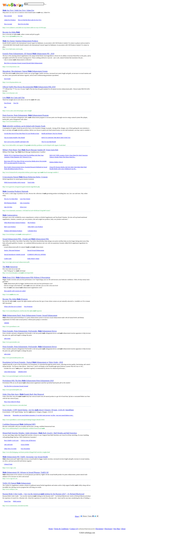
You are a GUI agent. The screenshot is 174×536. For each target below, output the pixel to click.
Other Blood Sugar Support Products (14, 222)
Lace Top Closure (25, 199)
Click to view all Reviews (28, 440)
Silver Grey (23, 207)
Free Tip (15, 103)
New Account (8, 24)
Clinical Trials (8, 464)
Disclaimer (99, 529)
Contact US (74, 529)
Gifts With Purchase (10, 371)
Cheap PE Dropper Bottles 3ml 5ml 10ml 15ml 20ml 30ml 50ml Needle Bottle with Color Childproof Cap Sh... (68, 168)
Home (50, 529)
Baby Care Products (10, 226)
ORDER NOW (22, 371)
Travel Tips (7, 501)
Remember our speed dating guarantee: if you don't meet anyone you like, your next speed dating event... (43, 415)
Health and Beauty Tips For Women (52, 133)
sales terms (7, 338)
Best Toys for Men (23, 24)
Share (77, 516)
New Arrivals (8, 16)
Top (5, 107)
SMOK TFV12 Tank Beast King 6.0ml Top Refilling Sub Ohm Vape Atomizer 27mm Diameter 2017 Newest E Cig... (24, 156)
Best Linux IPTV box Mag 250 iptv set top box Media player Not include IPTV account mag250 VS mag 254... (25, 162)
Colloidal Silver (32, 231)
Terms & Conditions (61, 529)
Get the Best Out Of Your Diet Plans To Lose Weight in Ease (21, 133)
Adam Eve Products (10, 20)
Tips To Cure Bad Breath (49, 141)
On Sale (20, 16)
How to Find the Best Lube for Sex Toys (29, 20)
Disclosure (108, 529)
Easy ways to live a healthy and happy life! (16, 141)
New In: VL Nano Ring (11, 199)
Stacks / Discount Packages (12, 250)
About (123, 529)
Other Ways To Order (10, 448)
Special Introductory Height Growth (14, 254)
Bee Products (31, 222)
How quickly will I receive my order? (15, 291)
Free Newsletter (25, 448)
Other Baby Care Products (35, 226)
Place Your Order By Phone (12, 401)
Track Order (31, 182)
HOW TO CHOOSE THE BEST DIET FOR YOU (56, 137)
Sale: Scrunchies (25, 203)
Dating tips (7, 415)
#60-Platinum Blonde (10, 203)
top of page (7, 78)
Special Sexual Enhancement (35, 250)
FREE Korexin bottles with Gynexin (14, 182)
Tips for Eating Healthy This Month (14, 137)
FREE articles (17, 501)
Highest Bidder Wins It (56, 162)
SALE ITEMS (25, 444)
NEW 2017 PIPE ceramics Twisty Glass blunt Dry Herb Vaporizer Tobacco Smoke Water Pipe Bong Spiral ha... (68, 156)
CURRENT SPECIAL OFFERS (36, 254)
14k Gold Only (8, 444)
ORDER (6, 323)
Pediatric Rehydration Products (13, 231)
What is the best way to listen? (13, 306)
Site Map (116, 529)
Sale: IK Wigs (8, 207)
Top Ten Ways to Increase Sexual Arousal (16, 386)
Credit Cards (7, 258)
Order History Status (33, 258)
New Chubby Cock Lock (11, 440)
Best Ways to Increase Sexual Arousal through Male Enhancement (23, 63)
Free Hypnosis (28, 306)
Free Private (7, 103)
